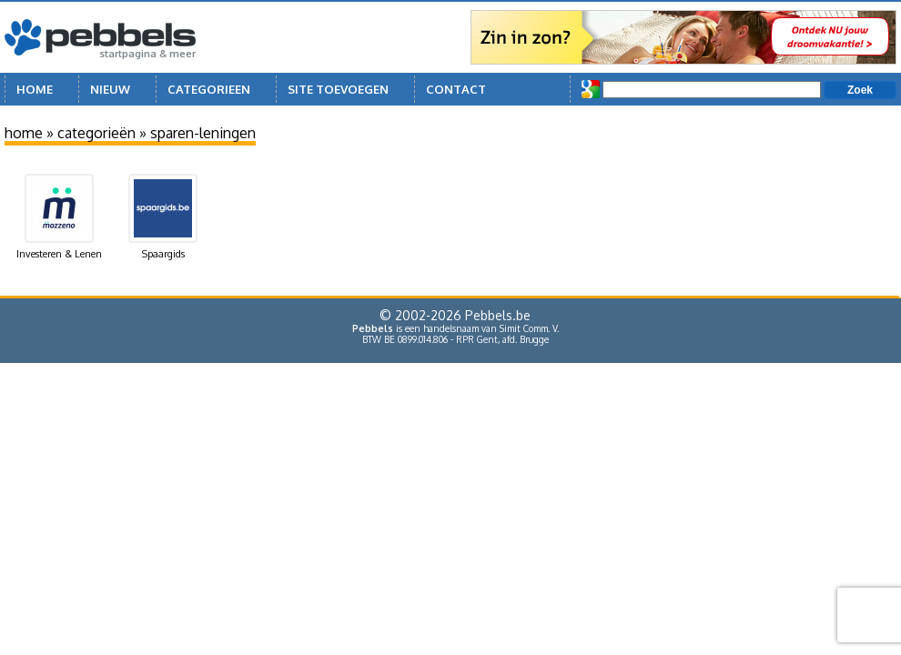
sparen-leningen (203, 133)
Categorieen (208, 89)
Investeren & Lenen (59, 217)
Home (34, 89)
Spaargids (162, 217)
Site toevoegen (338, 89)
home (24, 133)
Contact (456, 89)
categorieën (96, 133)
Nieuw (110, 89)
